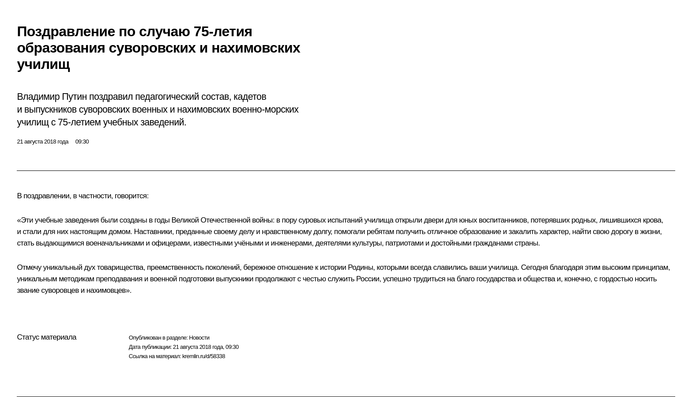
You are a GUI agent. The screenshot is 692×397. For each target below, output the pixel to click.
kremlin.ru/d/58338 (203, 356)
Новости (199, 337)
